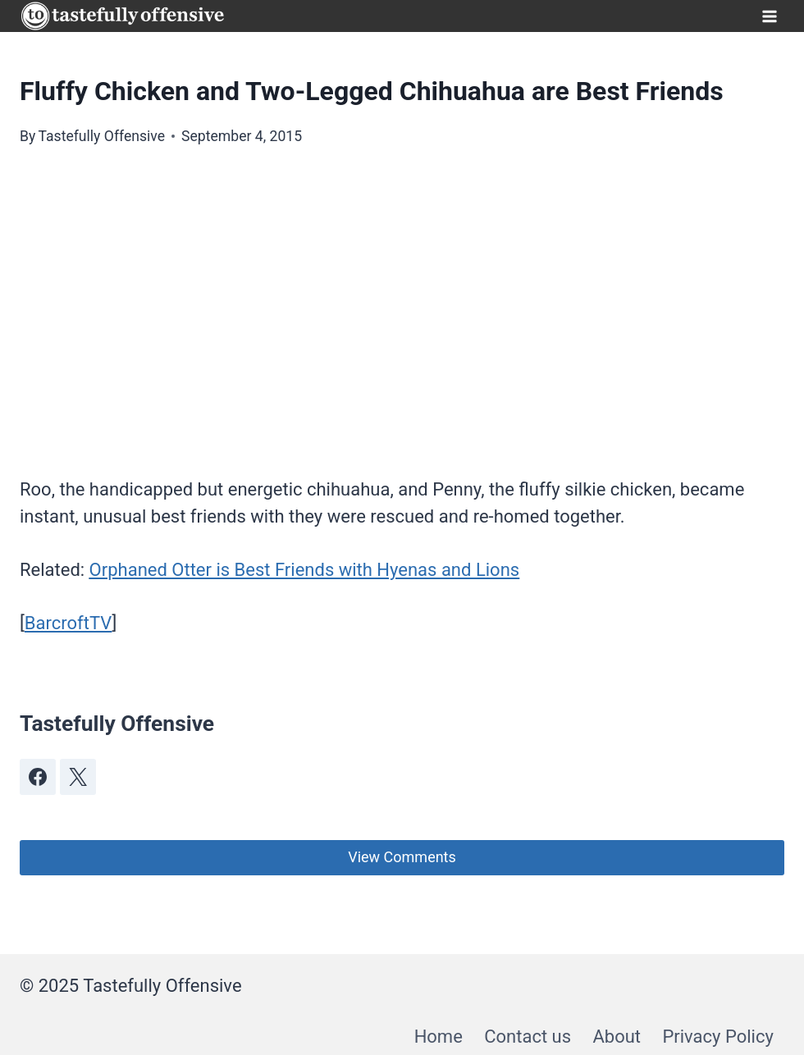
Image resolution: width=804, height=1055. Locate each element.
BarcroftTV (68, 623)
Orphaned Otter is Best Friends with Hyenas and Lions (304, 569)
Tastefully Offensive (101, 136)
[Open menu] (769, 16)
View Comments (402, 856)
